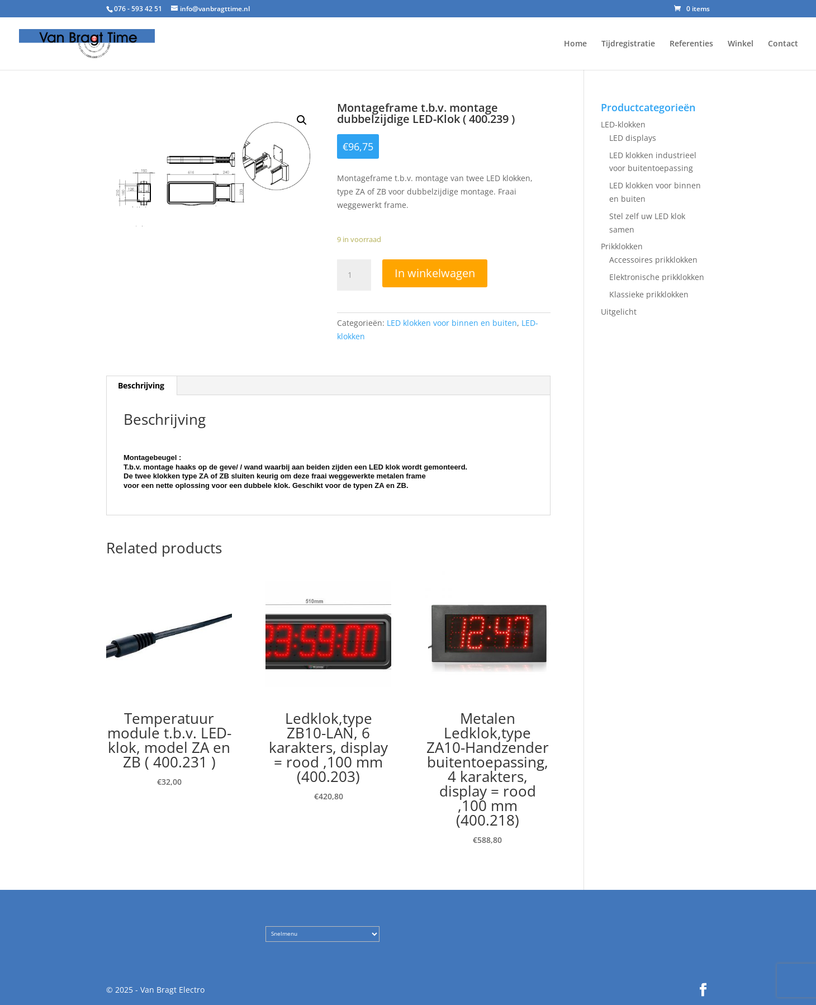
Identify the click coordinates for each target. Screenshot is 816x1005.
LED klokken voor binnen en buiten (452, 322)
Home (575, 44)
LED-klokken (623, 124)
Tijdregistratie (628, 44)
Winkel (740, 44)
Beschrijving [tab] (141, 385)
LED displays (632, 137)
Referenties (691, 44)
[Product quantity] (354, 275)
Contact (783, 44)
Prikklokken (622, 246)
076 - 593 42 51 (138, 8)
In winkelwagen (435, 273)
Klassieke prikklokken (649, 294)
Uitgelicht (619, 311)
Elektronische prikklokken (656, 277)
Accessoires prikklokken (653, 259)
